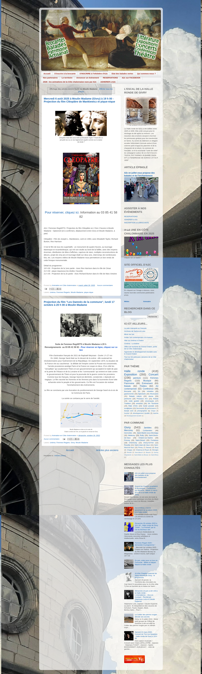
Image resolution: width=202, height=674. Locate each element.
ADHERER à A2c (108, 82)
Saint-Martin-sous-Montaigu (147, 433)
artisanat (139, 403)
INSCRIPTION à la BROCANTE (136, 223)
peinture (137, 378)
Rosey (140, 447)
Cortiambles (147, 430)
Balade (127, 386)
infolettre (150, 391)
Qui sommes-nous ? (146, 73)
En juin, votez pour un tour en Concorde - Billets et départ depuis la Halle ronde (146, 562)
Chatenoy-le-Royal (142, 450)
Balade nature (135, 396)
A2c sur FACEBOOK (131, 78)
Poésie (155, 399)
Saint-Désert (140, 440)
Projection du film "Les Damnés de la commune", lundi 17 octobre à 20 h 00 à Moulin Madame (79, 303)
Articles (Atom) (60, 456)
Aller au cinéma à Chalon (134, 340)
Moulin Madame (77, 292)
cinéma (53, 292)
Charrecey (133, 443)
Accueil (47, 73)
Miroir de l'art (129, 334)
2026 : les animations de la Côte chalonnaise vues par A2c (69, 82)
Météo (126, 301)
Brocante (127, 391)
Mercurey (128, 430)
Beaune (148, 452)
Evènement (147, 383)
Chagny (129, 450)
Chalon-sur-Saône (146, 438)
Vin (139, 391)
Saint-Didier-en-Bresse (141, 455)
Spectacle (142, 394)
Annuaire (147, 301)
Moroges (155, 450)
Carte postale (148, 406)
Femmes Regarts (63, 292)
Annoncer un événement (87, 78)
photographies (142, 411)
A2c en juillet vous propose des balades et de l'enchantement (145, 475)
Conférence (148, 389)
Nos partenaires (50, 78)
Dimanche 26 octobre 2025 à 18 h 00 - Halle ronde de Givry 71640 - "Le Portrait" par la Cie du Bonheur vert (146, 526)
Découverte (140, 408)
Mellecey (131, 435)
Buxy (156, 447)
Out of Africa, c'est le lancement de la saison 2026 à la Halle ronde (146, 510)
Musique (147, 380)
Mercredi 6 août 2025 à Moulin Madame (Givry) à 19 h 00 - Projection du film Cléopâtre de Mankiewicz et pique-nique (79, 100)
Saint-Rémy (154, 455)
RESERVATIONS (110, 78)
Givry (73, 443)
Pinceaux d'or (142, 399)
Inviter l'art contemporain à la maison (138, 337)
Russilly (127, 445)
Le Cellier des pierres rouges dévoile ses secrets (146, 616)
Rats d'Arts (133, 406)
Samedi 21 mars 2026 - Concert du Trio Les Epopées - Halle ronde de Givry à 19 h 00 (146, 635)
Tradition (127, 403)
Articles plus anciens (107, 450)
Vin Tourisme (153, 403)
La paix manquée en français (135, 328)
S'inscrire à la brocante (64, 73)
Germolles (128, 433)
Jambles (148, 427)
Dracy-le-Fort (148, 443)
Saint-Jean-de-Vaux (142, 445)
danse (151, 396)
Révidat (129, 452)
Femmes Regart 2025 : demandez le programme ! (145, 544)
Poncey (127, 440)
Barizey (148, 447)
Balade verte (128, 411)
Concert (153, 374)
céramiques (149, 401)
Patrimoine (129, 383)
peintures (127, 399)
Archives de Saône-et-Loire (134, 331)
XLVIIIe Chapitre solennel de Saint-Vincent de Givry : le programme (146, 575)
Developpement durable (134, 416)
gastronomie (129, 394)
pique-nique (88, 292)
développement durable (141, 413)
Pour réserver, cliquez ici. (62, 212)
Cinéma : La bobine (131, 344)
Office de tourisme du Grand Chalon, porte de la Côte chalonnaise (140, 348)
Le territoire (67, 78)
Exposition (130, 374)
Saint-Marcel (139, 452)
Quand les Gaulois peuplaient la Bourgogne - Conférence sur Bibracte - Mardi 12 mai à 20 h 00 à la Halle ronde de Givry (146, 490)
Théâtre (143, 386)
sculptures (128, 408)
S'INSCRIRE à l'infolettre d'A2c (94, 73)
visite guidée (134, 401)
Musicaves (154, 394)
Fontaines (154, 440)
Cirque (153, 411)
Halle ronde (134, 371)
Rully (142, 435)
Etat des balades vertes (122, 73)
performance (151, 408)
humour (126, 413)
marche (155, 413)
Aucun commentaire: (105, 285)
